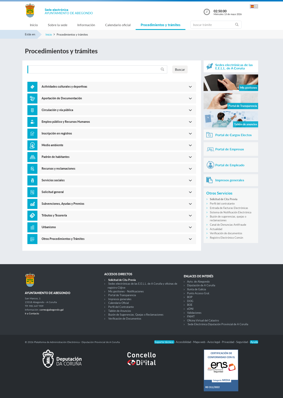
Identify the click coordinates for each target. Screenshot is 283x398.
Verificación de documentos (226, 233)
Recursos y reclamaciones (58, 168)
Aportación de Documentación (62, 98)
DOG (190, 301)
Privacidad (228, 342)
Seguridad (242, 342)
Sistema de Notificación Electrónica (230, 212)
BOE (189, 304)
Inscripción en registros (57, 133)
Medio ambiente (52, 145)
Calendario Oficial (118, 303)
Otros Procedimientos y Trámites (63, 239)
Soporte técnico (164, 342)
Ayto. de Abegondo (198, 281)
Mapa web (199, 342)
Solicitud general (53, 192)
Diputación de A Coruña (201, 285)
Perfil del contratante (222, 203)
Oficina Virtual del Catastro (203, 320)
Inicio (34, 25)
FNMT (191, 316)
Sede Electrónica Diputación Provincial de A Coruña (218, 324)
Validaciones (194, 312)
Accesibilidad (184, 342)
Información (86, 25)
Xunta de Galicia (196, 289)
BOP (189, 297)
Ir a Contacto (32, 313)
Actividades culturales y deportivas (64, 86)
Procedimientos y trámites (160, 25)
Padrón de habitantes (55, 157)
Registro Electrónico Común (226, 237)
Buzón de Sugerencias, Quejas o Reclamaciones (135, 314)
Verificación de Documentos (124, 318)
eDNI (190, 308)
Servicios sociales (53, 180)
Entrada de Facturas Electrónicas (229, 208)
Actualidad (216, 229)
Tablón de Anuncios (119, 310)
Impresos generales (119, 299)
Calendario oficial (118, 25)
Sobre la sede (57, 25)
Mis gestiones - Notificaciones (126, 291)
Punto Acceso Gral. (198, 293)
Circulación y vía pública (57, 110)
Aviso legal (214, 342)
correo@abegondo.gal (52, 309)
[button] (254, 6)
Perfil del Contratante (121, 306)
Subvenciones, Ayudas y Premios (63, 203)
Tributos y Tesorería (54, 215)
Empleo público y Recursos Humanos (66, 121)
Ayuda (254, 342)
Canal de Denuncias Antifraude (228, 224)
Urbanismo (49, 227)
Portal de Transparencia (122, 295)
